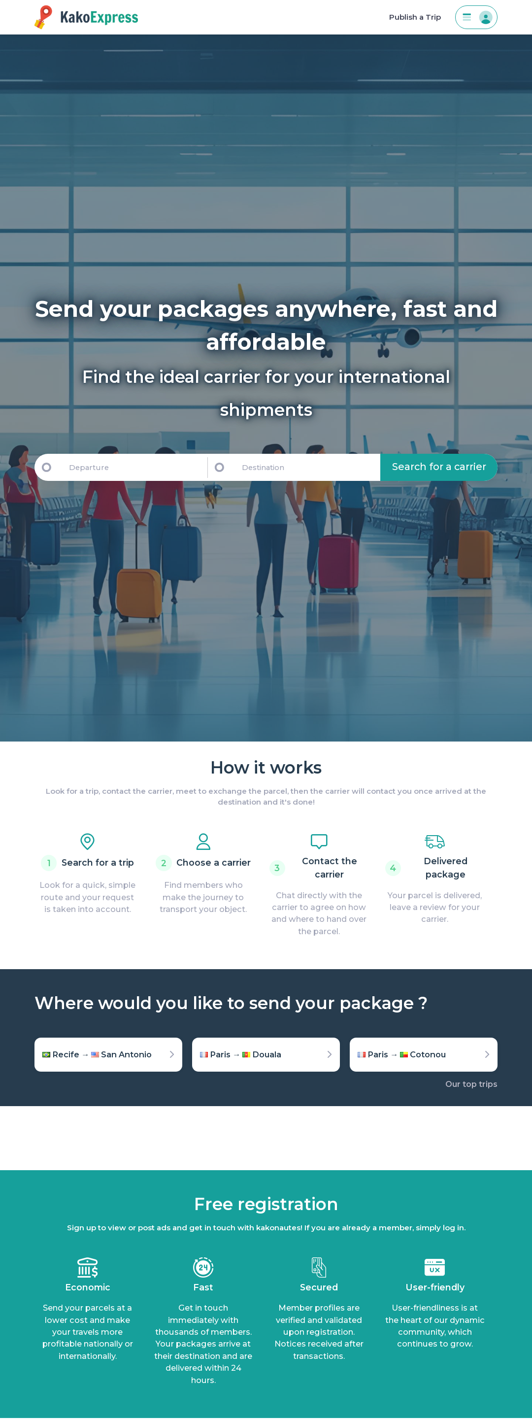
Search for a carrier (439, 467)
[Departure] (133, 467)
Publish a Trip (415, 17)
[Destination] (309, 467)
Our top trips (471, 1084)
